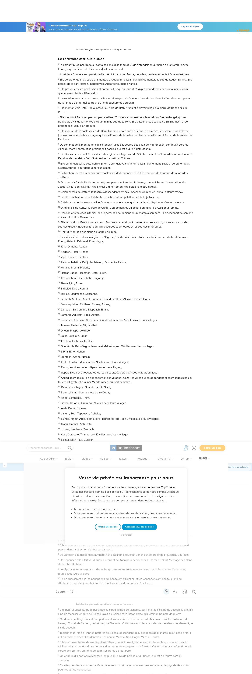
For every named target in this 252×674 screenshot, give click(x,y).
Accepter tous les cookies (139, 85)
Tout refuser (126, 93)
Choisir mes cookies (107, 85)
